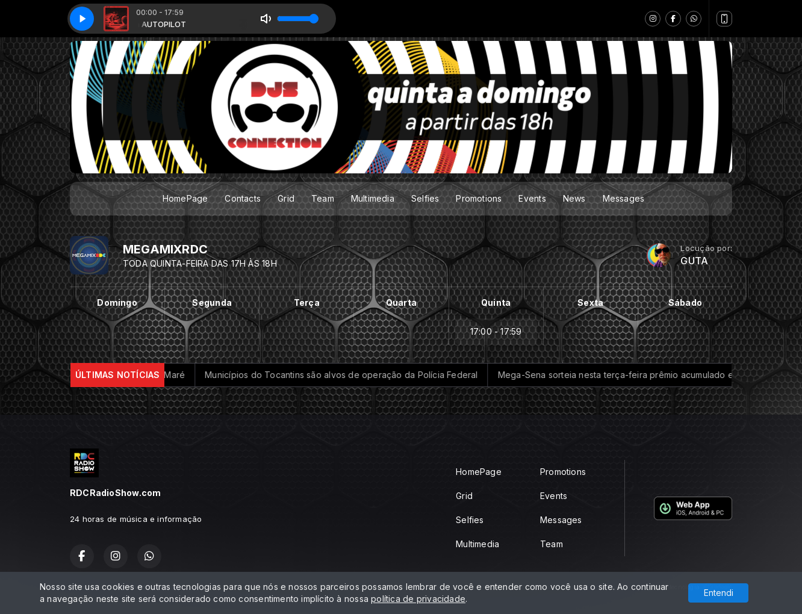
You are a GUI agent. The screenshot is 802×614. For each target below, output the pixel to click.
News (574, 198)
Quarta (401, 302)
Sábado (685, 302)
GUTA (694, 261)
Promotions (479, 198)
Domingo (117, 302)
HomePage (185, 198)
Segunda (211, 302)
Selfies (425, 198)
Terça (307, 302)
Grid (286, 198)
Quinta (496, 302)
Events (532, 198)
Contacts (243, 198)
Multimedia (372, 198)
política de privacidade (418, 599)
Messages (624, 198)
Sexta (590, 302)
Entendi (718, 593)
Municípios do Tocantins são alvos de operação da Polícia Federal (370, 375)
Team (322, 198)
